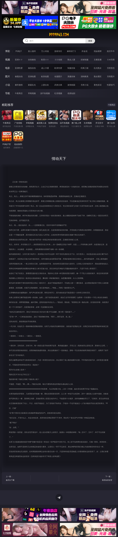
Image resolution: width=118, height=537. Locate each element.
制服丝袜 (71, 68)
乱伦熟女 (98, 68)
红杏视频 (58, 93)
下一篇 (100, 478)
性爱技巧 (111, 85)
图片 (7, 76)
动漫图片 (58, 76)
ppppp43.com (59, 34)
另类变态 (111, 68)
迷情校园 (71, 85)
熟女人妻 (71, 59)
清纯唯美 (84, 76)
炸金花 (84, 51)
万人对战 (45, 51)
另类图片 (111, 76)
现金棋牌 (98, 51)
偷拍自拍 (32, 68)
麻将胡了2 (71, 51)
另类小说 (84, 85)
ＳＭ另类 (111, 59)
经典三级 (84, 68)
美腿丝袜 (71, 76)
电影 (7, 68)
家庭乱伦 (32, 85)
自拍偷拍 (32, 59)
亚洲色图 (32, 76)
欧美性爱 (58, 68)
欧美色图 (45, 76)
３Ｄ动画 (58, 59)
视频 (7, 59)
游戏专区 (58, 51)
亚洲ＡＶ (19, 59)
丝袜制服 (84, 59)
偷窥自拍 (19, 76)
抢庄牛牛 (111, 51)
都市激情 (19, 85)
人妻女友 (45, 85)
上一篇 (17, 478)
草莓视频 (32, 93)
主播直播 (98, 59)
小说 (7, 84)
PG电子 (19, 51)
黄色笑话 (98, 85)
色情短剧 (71, 93)
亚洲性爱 (19, 68)
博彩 (7, 51)
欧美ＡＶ (45, 59)
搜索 (90, 40)
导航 (7, 93)
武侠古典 (58, 85)
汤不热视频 (45, 93)
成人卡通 (45, 68)
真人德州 (32, 51)
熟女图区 (98, 76)
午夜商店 (19, 93)
